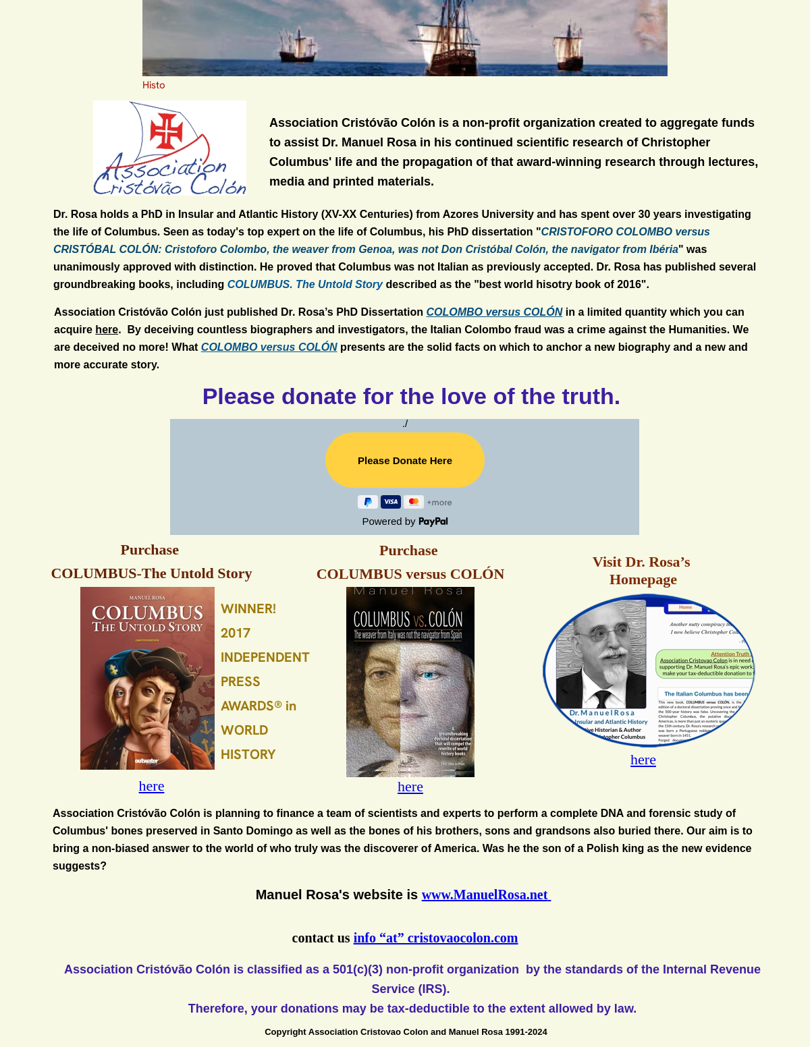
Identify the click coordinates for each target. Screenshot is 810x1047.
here (106, 329)
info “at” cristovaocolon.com (436, 937)
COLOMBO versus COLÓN (495, 312)
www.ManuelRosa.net (485, 894)
